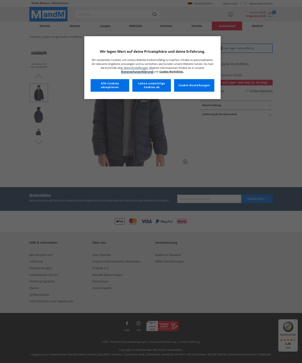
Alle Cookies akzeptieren (110, 85)
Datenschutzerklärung (137, 71)
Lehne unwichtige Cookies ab (151, 85)
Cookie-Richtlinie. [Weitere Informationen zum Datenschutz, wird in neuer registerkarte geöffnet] (171, 71)
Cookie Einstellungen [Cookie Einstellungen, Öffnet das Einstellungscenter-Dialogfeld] (194, 85)
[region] (152, 67)
